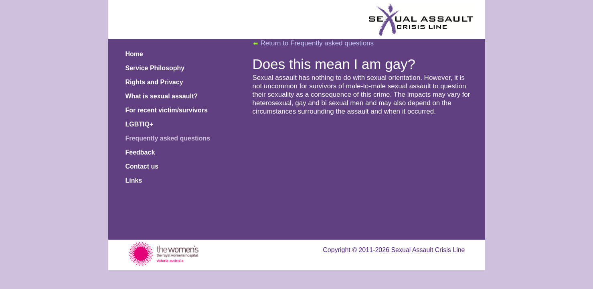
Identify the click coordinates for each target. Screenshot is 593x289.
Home (134, 54)
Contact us (142, 166)
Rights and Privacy (154, 82)
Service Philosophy (155, 68)
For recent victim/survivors (166, 110)
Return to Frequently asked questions (317, 43)
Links (133, 180)
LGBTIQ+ (139, 124)
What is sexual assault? (161, 96)
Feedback (140, 152)
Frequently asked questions (167, 138)
